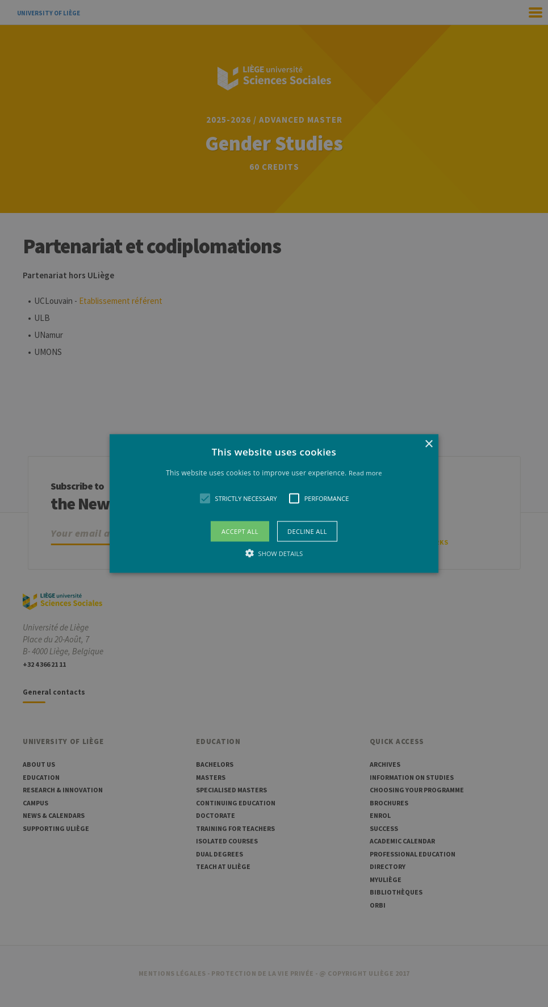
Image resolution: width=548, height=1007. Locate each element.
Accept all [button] (239, 531)
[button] (274, 503)
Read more (365, 472)
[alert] (274, 503)
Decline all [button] (307, 531)
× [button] (428, 444)
